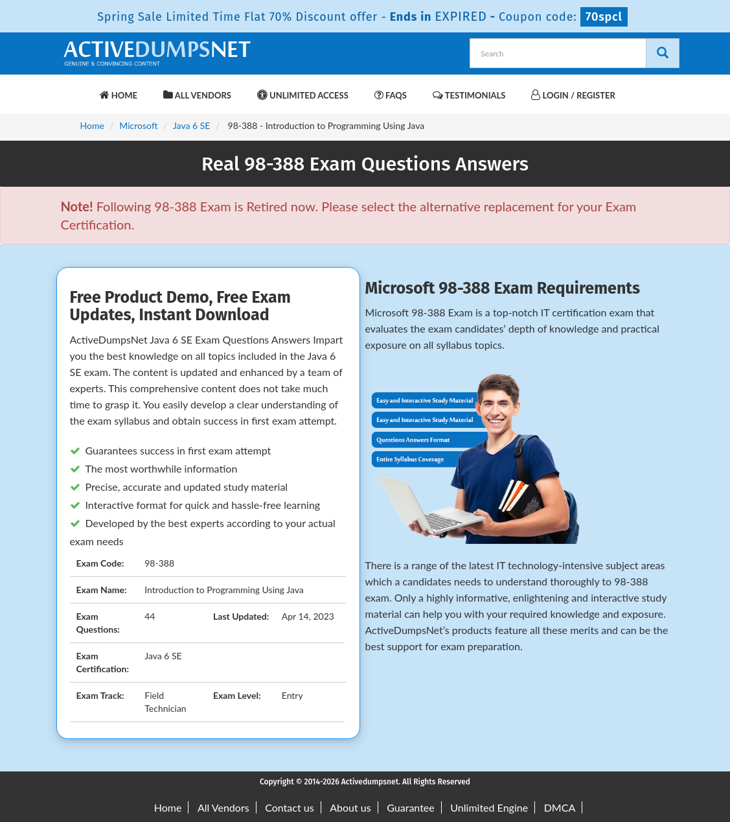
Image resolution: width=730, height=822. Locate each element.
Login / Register (573, 94)
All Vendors (197, 94)
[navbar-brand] (77, 89)
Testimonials (469, 94)
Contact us (289, 807)
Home (118, 94)
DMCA (560, 807)
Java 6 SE (191, 125)
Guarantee (410, 807)
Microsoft (138, 125)
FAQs (390, 94)
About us (350, 807)
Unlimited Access (302, 94)
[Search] (662, 53)
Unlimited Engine (489, 807)
